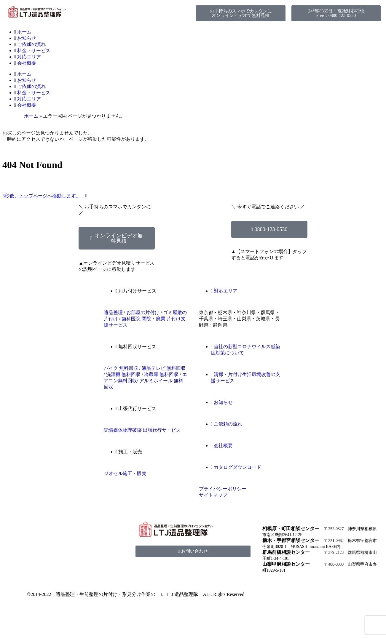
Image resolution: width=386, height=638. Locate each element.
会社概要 (25, 62)
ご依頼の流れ (30, 44)
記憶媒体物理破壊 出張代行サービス (142, 430)
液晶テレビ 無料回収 (164, 368)
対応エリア (27, 56)
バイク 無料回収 (121, 368)
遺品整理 (113, 312)
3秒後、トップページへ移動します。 (44, 195)
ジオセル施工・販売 (125, 473)
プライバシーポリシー (222, 488)
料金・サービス (32, 50)
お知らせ (25, 38)
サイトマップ (213, 495)
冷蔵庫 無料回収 (161, 374)
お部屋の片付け (142, 312)
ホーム (22, 31)
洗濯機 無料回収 (123, 374)
